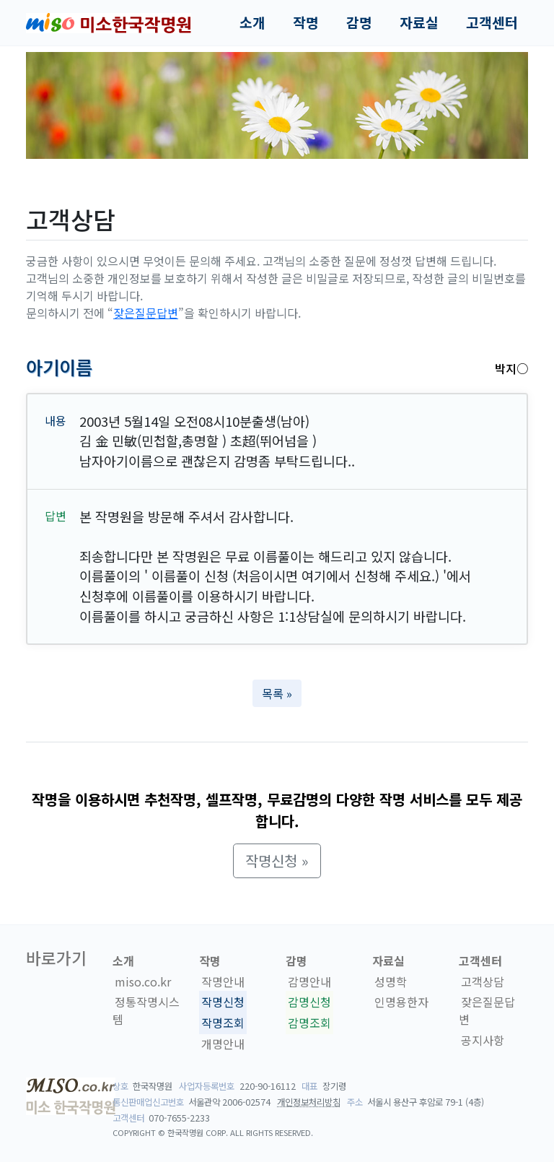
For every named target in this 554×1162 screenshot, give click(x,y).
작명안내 (223, 981)
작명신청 (223, 1002)
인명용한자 (401, 1002)
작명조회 (223, 1022)
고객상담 (482, 981)
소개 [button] (252, 22)
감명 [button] (359, 22)
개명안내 (223, 1043)
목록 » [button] (277, 693)
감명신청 (309, 1002)
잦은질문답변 (145, 312)
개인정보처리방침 (308, 1102)
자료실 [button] (419, 22)
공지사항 (482, 1040)
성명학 (390, 981)
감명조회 (309, 1022)
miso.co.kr (143, 981)
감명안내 (309, 981)
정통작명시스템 (146, 1011)
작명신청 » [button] (277, 860)
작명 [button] (306, 22)
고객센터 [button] (492, 22)
